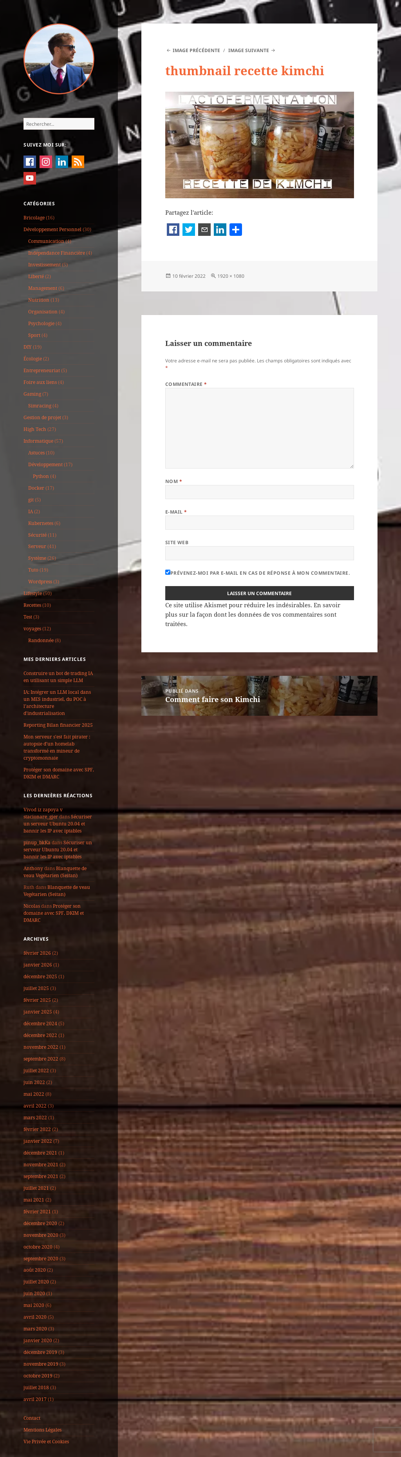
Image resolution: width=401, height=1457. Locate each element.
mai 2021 (33, 1199)
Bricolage (34, 217)
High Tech (34, 429)
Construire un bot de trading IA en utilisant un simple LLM (58, 677)
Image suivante (248, 50)
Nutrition (38, 300)
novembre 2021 (40, 1164)
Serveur (37, 546)
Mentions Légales (42, 1429)
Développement (45, 464)
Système (37, 558)
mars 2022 (35, 1117)
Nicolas (31, 906)
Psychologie (41, 323)
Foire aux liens (40, 382)
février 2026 (37, 953)
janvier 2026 (37, 964)
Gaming (32, 394)
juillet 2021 (36, 1188)
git (31, 499)
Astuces (36, 452)
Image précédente (196, 50)
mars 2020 (35, 1328)
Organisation (43, 311)
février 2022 (37, 1129)
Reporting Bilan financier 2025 (58, 725)
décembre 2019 (40, 1352)
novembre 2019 (40, 1364)
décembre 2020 (40, 1223)
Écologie (32, 358)
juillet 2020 (36, 1281)
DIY (27, 347)
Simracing (39, 405)
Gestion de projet (42, 417)
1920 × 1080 (230, 276)
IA (30, 511)
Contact (31, 1418)
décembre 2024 (40, 1023)
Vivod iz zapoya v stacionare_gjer (43, 813)
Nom (173, 481)
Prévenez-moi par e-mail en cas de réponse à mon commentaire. (257, 573)
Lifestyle (32, 593)
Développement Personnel (52, 229)
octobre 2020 (37, 1246)
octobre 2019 (37, 1375)
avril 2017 (35, 1399)
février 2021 (37, 1211)
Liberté (36, 276)
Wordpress (40, 581)
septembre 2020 (40, 1258)
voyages (32, 628)
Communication (46, 241)
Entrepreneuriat (41, 370)
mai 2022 (33, 1094)
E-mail (176, 512)
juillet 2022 (36, 1070)
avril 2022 (35, 1105)
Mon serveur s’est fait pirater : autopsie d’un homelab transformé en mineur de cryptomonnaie (56, 747)
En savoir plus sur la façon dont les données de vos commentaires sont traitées (252, 614)
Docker (36, 488)
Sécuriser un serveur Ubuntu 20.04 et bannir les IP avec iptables (57, 823)
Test (27, 617)
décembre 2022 (40, 1035)
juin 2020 (34, 1293)
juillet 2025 (36, 988)
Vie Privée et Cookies (46, 1441)
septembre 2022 (40, 1058)
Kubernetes (40, 523)
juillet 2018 (36, 1387)
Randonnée (41, 640)
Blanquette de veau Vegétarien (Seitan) (55, 872)
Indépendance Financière (56, 253)
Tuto (33, 570)
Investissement (44, 264)
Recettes (32, 605)
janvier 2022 (37, 1141)
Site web (177, 542)
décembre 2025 (40, 976)
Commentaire (186, 384)
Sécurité (37, 535)
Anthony (33, 868)
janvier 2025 (37, 1011)
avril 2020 (35, 1317)
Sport (34, 335)
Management (42, 288)
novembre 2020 (40, 1235)
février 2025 (37, 1000)
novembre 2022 (40, 1047)
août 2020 (34, 1270)
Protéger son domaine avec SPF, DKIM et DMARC (58, 773)
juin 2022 (34, 1082)
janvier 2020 (37, 1340)
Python (41, 476)
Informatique (38, 441)
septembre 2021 (40, 1176)
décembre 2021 (40, 1152)
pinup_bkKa (37, 842)
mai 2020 (33, 1305)
